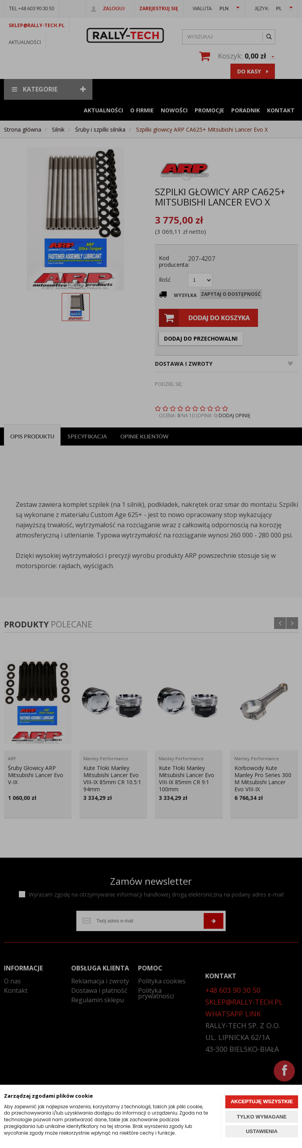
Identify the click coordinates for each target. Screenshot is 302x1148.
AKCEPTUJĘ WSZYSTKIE (261, 1101)
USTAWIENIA (262, 1131)
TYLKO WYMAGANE (261, 1117)
